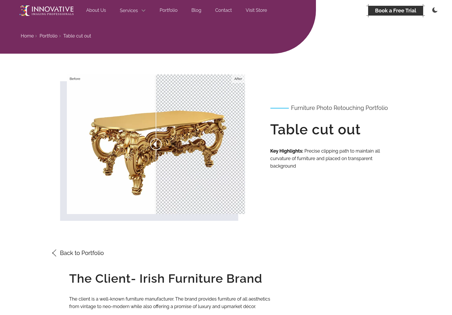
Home (27, 36)
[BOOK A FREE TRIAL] (395, 11)
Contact (223, 10)
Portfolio (169, 10)
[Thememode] (434, 10)
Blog (196, 10)
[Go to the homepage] (46, 10)
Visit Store (256, 10)
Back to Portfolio (77, 253)
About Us (96, 10)
